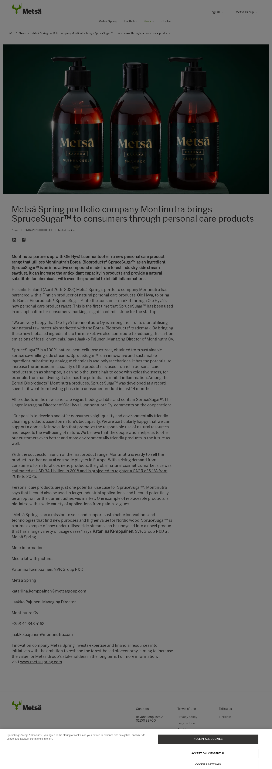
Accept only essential (208, 757)
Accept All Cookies (208, 743)
